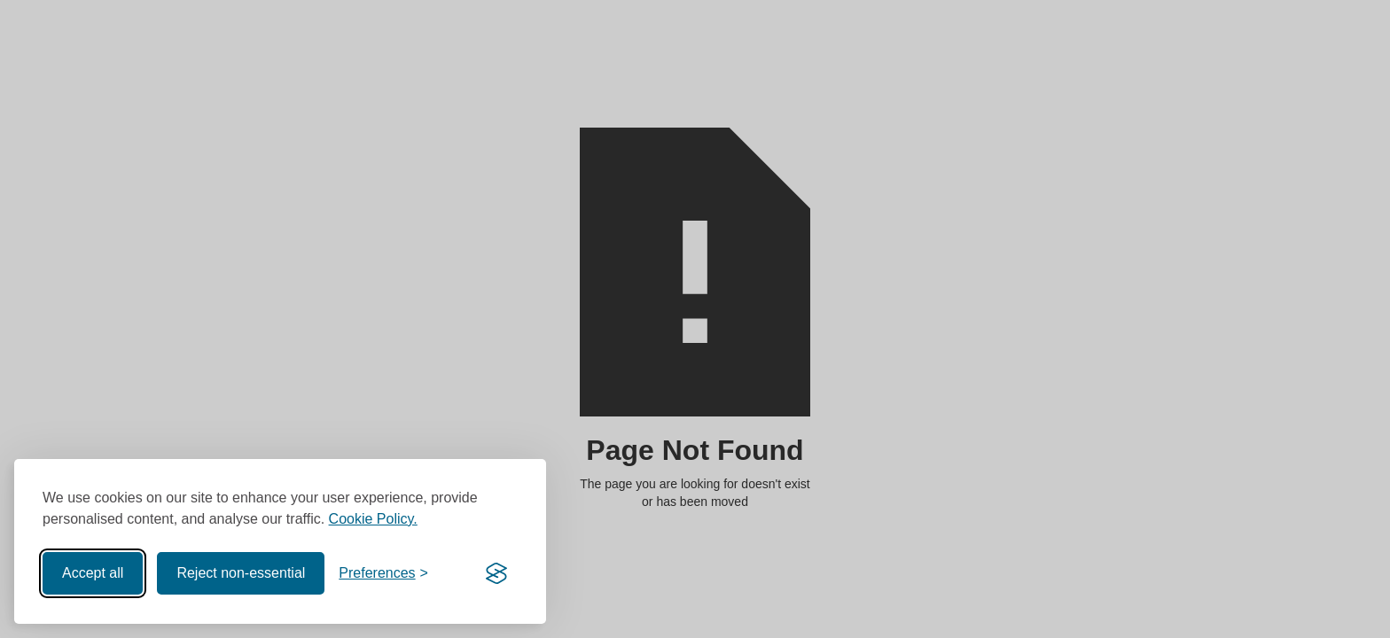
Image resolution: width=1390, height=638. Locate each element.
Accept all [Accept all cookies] (92, 572)
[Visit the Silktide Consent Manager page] (496, 573)
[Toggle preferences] (383, 573)
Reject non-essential (240, 572)
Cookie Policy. (373, 518)
